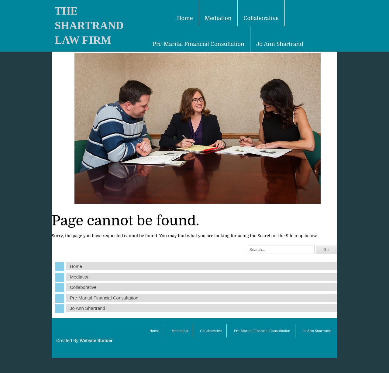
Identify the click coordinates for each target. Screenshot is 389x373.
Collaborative (261, 18)
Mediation (218, 18)
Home (185, 18)
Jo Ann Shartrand (279, 44)
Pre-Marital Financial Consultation (198, 44)
